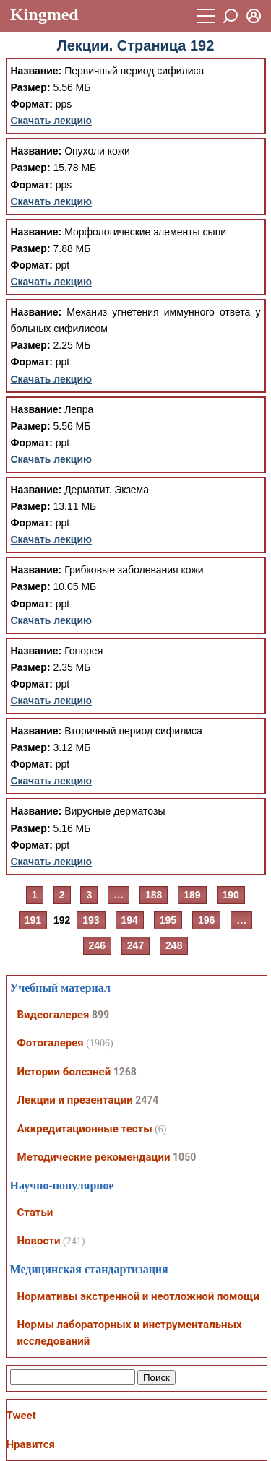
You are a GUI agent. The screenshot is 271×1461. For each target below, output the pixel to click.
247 (135, 945)
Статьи (35, 1212)
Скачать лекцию (52, 120)
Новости (39, 1240)
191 (33, 920)
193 (90, 920)
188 (153, 895)
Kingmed (44, 14)
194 (129, 920)
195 (168, 920)
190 (231, 895)
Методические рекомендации (94, 1156)
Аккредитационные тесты (84, 1128)
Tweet (21, 1415)
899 (100, 1014)
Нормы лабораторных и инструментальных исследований (129, 1333)
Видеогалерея (53, 1014)
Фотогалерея (50, 1042)
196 (206, 920)
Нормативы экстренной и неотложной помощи (138, 1296)
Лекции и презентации (75, 1099)
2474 (146, 1100)
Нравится (31, 1444)
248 (173, 945)
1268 (125, 1072)
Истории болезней (64, 1071)
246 (97, 945)
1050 (184, 1157)
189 (192, 895)
